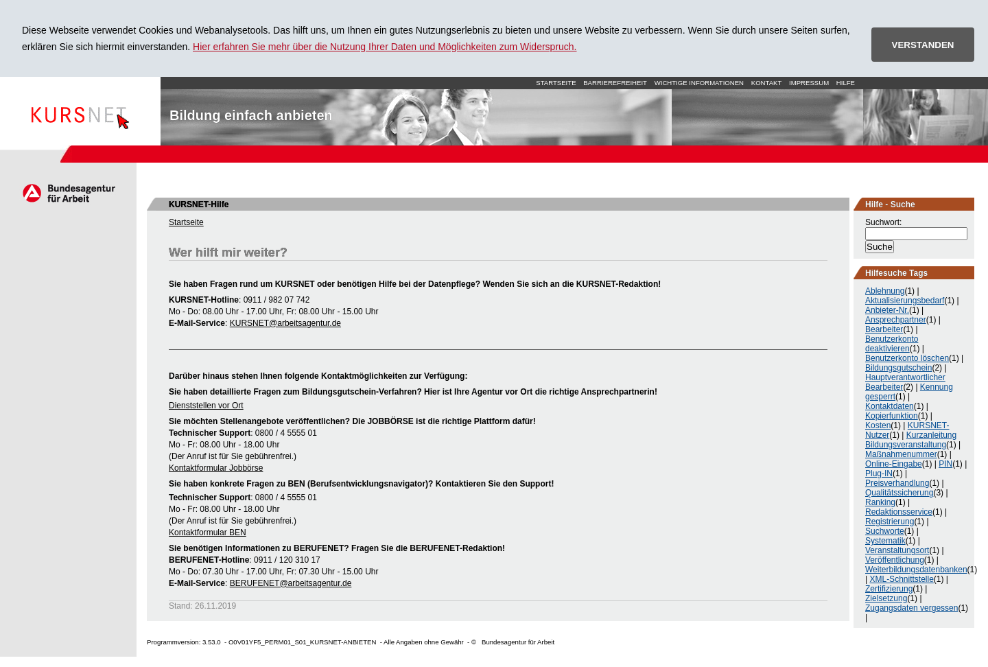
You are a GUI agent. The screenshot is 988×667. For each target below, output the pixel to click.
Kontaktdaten (889, 406)
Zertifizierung (889, 589)
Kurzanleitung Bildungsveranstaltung (910, 439)
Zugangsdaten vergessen (911, 608)
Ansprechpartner (895, 320)
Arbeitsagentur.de (68, 193)
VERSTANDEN (923, 45)
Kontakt (766, 82)
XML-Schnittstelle (901, 579)
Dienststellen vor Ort (206, 405)
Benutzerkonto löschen (907, 358)
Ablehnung (884, 291)
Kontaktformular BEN (207, 532)
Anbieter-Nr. (887, 310)
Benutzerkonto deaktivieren (891, 343)
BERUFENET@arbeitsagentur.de (291, 583)
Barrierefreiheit (615, 82)
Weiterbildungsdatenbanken (916, 569)
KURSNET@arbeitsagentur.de (285, 323)
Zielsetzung (886, 598)
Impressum (809, 82)
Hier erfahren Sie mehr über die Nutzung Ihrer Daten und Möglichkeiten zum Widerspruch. (385, 46)
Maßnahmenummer (901, 454)
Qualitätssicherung (899, 493)
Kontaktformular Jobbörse (216, 468)
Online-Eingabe (893, 464)
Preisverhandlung (897, 483)
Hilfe (845, 82)
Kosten (878, 425)
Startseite (80, 111)
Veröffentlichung (894, 560)
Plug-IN (879, 473)
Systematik (885, 541)
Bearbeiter (884, 329)
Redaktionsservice (898, 512)
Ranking (880, 502)
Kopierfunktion (891, 416)
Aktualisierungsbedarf (904, 300)
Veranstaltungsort (897, 550)
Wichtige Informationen (699, 82)
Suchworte (884, 531)
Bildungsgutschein (898, 368)
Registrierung (889, 521)
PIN (945, 464)
